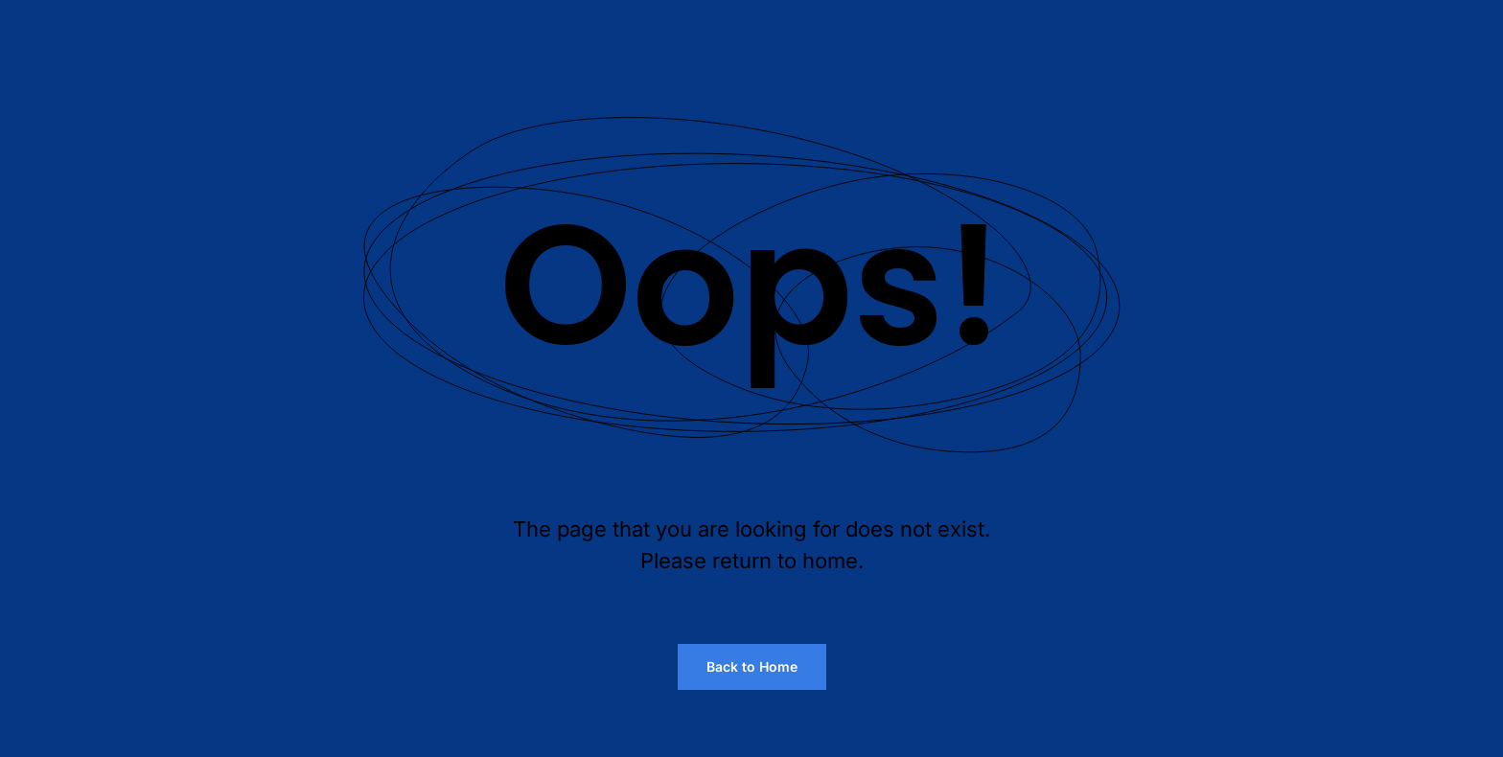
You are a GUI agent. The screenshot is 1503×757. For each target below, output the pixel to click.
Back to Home (752, 666)
